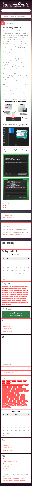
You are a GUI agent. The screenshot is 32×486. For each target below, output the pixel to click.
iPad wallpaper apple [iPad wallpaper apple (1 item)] (21, 388)
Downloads (6, 469)
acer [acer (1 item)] (3, 380)
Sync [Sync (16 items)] (24, 300)
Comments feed (7, 328)
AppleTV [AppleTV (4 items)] (25, 286)
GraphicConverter (18, 65)
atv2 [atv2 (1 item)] (3, 382)
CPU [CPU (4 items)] (24, 288)
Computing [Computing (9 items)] (18, 288)
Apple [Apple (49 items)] (19, 286)
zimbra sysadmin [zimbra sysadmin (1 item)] (6, 407)
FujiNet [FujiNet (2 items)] (25, 290)
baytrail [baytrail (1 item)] (8, 382)
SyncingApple (15, 3)
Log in (5, 323)
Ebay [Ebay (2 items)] (16, 290)
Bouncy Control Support (10, 461)
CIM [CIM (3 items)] (8, 288)
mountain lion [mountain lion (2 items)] (5, 399)
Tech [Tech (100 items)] (4, 302)
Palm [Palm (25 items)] (25, 296)
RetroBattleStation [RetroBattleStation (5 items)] (6, 300)
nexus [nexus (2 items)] (17, 399)
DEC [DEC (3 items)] (4, 290)
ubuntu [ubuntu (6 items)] (14, 302)
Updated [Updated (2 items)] (25, 302)
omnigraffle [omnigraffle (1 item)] (5, 401)
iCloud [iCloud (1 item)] (15, 386)
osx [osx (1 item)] (10, 401)
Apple (8, 16)
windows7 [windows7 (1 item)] (20, 405)
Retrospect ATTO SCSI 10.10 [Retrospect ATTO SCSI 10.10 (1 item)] (9, 403)
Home (4, 16)
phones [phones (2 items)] (4, 298)
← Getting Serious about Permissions (8, 216)
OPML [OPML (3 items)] (16, 296)
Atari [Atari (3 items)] (4, 288)
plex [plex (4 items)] (14, 401)
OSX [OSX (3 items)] (21, 296)
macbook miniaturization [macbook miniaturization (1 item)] (14, 397)
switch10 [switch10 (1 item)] (10, 405)
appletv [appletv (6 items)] (13, 380)
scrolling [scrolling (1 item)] (23, 403)
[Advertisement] (16, 351)
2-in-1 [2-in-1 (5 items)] (4, 286)
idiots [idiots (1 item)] (20, 386)
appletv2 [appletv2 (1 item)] (19, 380)
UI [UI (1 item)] (14, 405)
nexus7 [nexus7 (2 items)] (22, 399)
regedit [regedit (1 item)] (25, 401)
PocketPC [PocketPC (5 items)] (10, 298)
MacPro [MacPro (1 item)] (22, 397)
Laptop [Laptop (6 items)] (9, 294)
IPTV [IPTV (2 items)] (20, 292)
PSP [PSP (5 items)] (16, 298)
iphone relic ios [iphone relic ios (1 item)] (6, 391)
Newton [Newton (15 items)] (4, 296)
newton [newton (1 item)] (12, 399)
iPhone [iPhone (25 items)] (15, 292)
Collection (6, 466)
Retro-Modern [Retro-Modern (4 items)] (22, 298)
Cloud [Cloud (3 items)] (12, 288)
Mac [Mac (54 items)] (19, 294)
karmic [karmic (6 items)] (4, 294)
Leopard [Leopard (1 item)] (4, 397)
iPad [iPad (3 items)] (10, 292)
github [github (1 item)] (10, 386)
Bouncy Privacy (7, 464)
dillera (6, 208)
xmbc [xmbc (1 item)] (25, 405)
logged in (13, 229)
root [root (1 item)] (18, 403)
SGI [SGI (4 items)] (13, 300)
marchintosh (12, 204)
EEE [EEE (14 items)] (20, 290)
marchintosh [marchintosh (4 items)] (24, 294)
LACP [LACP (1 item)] (23, 395)
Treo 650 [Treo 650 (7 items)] (9, 302)
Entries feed (6, 326)
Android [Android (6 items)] (14, 286)
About (4, 458)
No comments (9, 206)
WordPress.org (7, 331)
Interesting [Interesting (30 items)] (5, 292)
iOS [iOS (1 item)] (13, 388)
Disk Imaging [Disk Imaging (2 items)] (9, 290)
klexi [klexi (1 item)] (19, 395)
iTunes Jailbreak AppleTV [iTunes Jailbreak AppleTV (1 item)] (16, 391)
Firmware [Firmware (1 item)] (5, 386)
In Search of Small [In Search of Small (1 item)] (6, 388)
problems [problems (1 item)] (20, 401)
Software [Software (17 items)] (18, 300)
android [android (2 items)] (8, 380)
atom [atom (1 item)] (25, 380)
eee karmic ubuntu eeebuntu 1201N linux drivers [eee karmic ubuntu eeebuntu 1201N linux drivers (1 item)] (13, 384)
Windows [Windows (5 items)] (8, 304)
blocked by (16, 314)
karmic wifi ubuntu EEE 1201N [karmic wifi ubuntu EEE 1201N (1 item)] (9, 395)
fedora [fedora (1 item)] (26, 384)
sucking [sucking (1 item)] (4, 405)
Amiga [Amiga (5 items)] (8, 286)
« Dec (3, 279)
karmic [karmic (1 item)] (16, 393)
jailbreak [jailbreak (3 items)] (26, 391)
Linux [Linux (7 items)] (14, 294)
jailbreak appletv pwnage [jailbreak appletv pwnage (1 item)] (8, 393)
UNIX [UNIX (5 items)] (19, 302)
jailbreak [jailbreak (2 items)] (25, 292)
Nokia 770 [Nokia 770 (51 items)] (10, 296)
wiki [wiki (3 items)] (3, 304)
